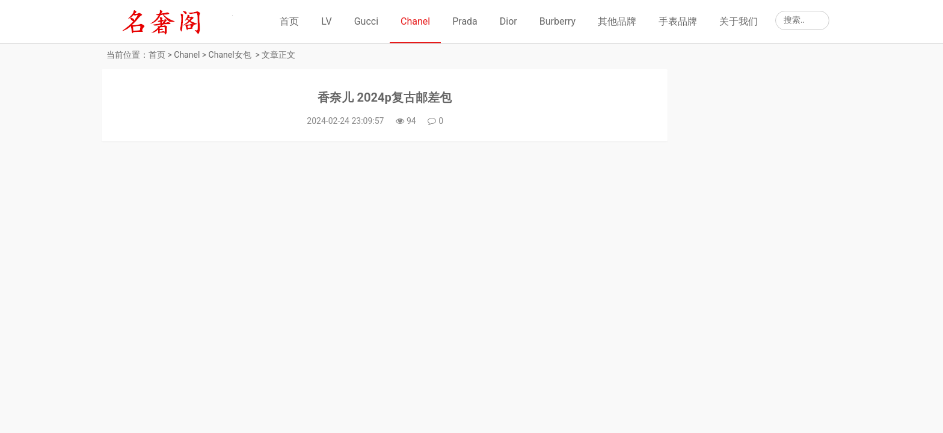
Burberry (557, 21)
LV (326, 21)
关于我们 (738, 21)
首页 (289, 21)
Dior (508, 21)
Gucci (366, 21)
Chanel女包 (230, 55)
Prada (465, 21)
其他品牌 (617, 21)
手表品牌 (678, 21)
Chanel (415, 21)
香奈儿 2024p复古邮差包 (363, 100)
